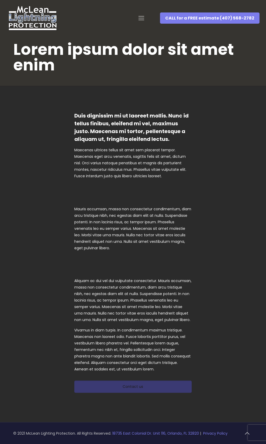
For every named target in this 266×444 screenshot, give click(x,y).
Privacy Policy (215, 433)
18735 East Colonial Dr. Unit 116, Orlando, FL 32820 (156, 433)
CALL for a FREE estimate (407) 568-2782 (209, 18)
